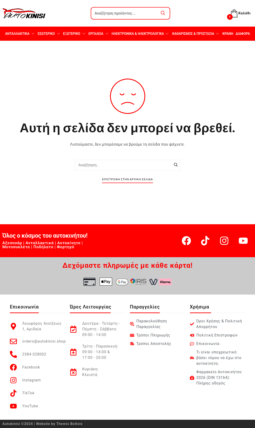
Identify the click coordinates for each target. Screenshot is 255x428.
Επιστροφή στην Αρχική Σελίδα (127, 179)
